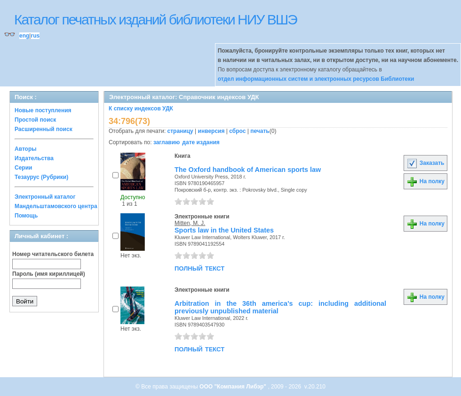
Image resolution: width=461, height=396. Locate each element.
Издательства (34, 158)
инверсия (211, 131)
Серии (23, 167)
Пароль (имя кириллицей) (48, 274)
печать (260, 131)
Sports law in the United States (224, 230)
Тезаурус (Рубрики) (41, 177)
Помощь (26, 215)
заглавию (166, 142)
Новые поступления (43, 110)
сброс (237, 131)
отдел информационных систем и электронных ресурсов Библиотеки (316, 79)
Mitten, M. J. (190, 223)
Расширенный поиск (43, 129)
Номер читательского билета (53, 254)
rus (35, 35)
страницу (180, 131)
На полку (425, 181)
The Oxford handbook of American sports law (248, 169)
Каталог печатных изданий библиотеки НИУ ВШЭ (155, 19)
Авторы (26, 149)
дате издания (200, 142)
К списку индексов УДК (141, 108)
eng (24, 35)
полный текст (199, 267)
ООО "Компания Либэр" (233, 386)
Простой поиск (35, 119)
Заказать (425, 163)
